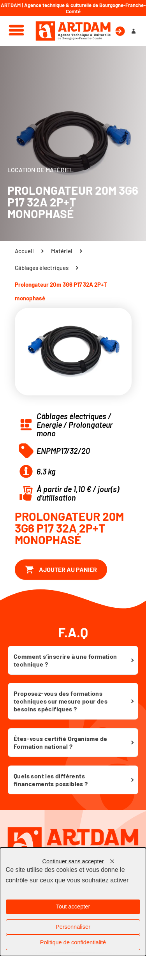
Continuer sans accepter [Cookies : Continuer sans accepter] (73, 861)
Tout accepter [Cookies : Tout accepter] (73, 906)
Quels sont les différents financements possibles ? (51, 779)
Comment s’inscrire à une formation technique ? (65, 660)
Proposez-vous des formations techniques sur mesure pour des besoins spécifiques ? (60, 701)
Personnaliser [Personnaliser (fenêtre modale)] (73, 927)
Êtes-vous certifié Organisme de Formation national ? (60, 742)
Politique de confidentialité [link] (73, 942)
